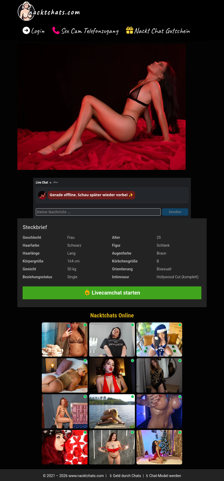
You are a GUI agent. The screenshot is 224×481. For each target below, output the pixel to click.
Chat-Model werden (163, 476)
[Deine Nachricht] (98, 212)
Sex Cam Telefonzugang (89, 30)
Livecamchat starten (112, 293)
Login (37, 30)
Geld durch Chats (124, 476)
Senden (175, 211)
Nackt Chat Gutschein (162, 30)
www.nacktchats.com (86, 476)
